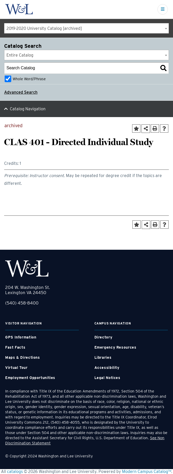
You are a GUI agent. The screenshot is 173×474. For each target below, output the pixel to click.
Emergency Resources (115, 347)
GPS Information (20, 337)
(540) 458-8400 (22, 303)
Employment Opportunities (30, 378)
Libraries (103, 357)
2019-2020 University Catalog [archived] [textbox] (44, 28)
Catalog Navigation (28, 108)
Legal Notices (107, 378)
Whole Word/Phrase (29, 79)
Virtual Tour (16, 367)
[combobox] (86, 28)
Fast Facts (15, 347)
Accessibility (106, 367)
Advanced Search (20, 92)
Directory (103, 337)
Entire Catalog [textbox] (19, 55)
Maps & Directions (22, 357)
